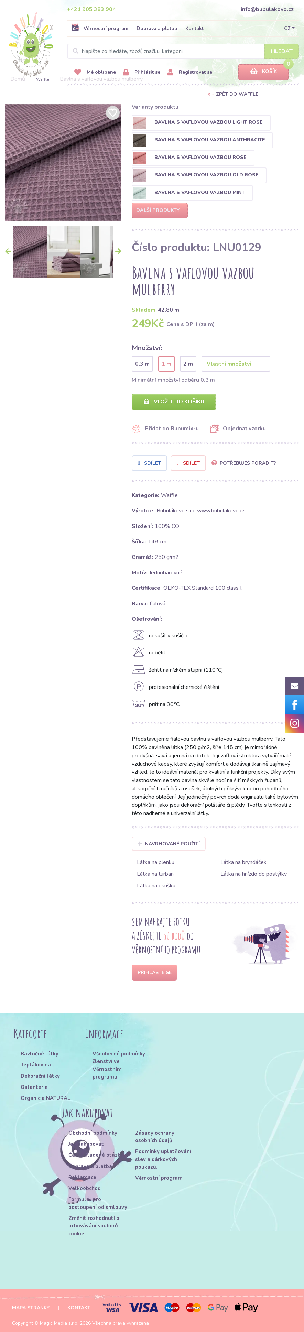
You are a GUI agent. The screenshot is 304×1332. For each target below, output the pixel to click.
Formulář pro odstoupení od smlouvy (97, 1203)
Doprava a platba (157, 28)
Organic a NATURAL (45, 1098)
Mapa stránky (31, 1307)
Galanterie (34, 1087)
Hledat (282, 51)
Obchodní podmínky (92, 1132)
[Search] (183, 51)
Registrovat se (189, 72)
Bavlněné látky (39, 1053)
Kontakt (194, 28)
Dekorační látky (40, 1076)
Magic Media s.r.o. (59, 1323)
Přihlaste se (155, 972)
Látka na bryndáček (243, 862)
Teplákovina (36, 1064)
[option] (63, 162)
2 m (188, 364)
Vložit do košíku (173, 401)
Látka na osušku (156, 885)
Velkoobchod (84, 1188)
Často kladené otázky (95, 1154)
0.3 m (142, 364)
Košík (263, 71)
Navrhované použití (169, 844)
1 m (166, 364)
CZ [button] (287, 28)
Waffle (42, 79)
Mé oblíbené (95, 72)
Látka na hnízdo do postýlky (253, 874)
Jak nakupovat (86, 1143)
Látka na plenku (155, 862)
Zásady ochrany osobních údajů (154, 1136)
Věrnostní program (99, 28)
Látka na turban (155, 874)
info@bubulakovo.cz (267, 9)
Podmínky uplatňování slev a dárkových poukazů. (163, 1159)
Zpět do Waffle (237, 94)
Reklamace (82, 1177)
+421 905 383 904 (91, 9)
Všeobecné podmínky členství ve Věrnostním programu (119, 1065)
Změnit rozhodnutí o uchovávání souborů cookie (93, 1226)
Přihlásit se (141, 72)
